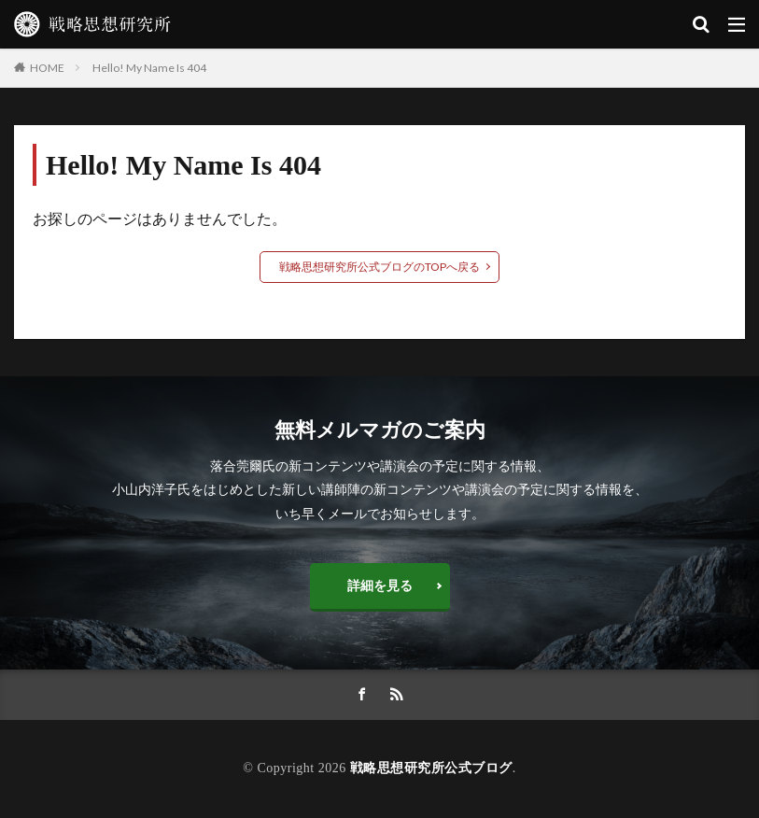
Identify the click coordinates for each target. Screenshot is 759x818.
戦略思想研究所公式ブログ (431, 768)
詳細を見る (380, 585)
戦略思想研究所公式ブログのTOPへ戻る (379, 267)
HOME (47, 67)
